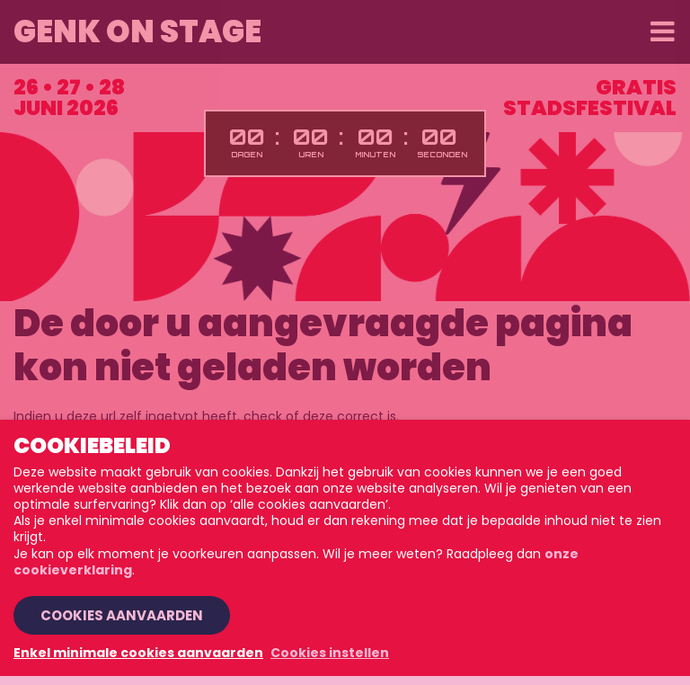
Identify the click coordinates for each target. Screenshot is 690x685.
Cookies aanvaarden (121, 615)
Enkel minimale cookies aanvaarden (138, 653)
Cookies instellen (329, 653)
